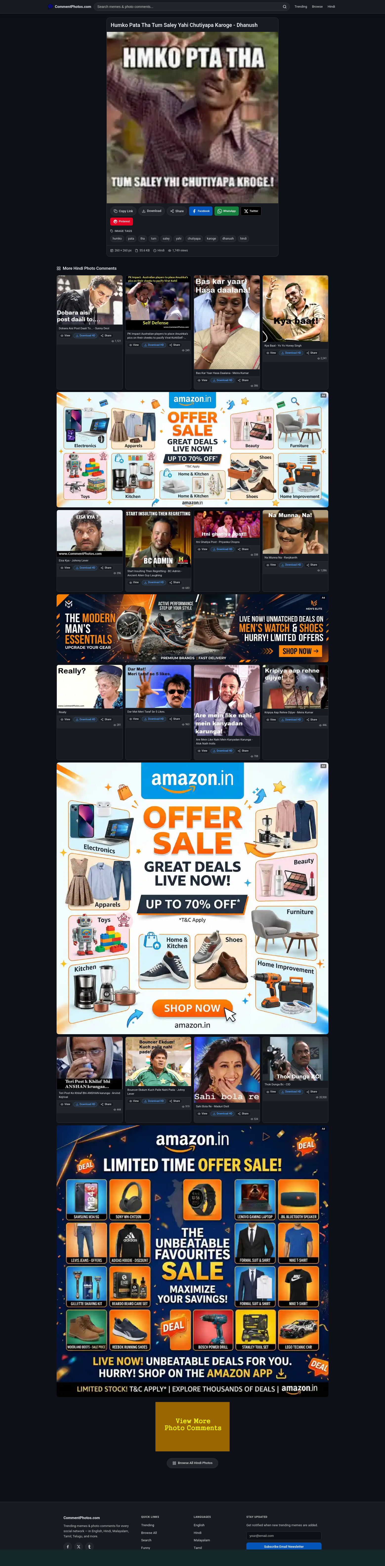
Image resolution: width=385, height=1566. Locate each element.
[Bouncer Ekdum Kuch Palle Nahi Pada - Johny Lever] (158, 1061)
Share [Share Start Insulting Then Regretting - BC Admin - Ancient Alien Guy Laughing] (174, 582)
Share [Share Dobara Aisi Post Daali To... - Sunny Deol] (106, 335)
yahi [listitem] (178, 238)
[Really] (90, 686)
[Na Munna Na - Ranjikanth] (295, 532)
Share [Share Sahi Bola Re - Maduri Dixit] (243, 1113)
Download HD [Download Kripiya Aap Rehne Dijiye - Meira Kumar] (291, 719)
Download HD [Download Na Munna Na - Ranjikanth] (291, 564)
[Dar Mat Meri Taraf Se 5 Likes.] (158, 686)
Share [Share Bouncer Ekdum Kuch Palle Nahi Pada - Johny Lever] (174, 1101)
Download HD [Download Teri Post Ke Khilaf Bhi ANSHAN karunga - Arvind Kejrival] (85, 1104)
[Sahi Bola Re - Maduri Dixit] (227, 1070)
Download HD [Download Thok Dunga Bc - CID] (291, 1091)
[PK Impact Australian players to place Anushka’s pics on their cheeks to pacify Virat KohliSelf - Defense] (158, 302)
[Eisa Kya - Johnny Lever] (90, 533)
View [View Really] (65, 719)
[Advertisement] (192, 1557)
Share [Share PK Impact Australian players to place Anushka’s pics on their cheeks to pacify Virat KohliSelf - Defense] (174, 345)
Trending (301, 6)
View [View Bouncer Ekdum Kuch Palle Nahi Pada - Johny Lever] (134, 1101)
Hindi (331, 6)
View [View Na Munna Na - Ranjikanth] (271, 564)
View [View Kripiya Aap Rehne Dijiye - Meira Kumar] (271, 719)
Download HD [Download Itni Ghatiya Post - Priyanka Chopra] (223, 549)
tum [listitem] (153, 238)
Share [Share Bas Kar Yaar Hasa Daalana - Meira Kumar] (243, 380)
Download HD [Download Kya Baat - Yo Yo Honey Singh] (291, 352)
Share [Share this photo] (177, 211)
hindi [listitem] (243, 238)
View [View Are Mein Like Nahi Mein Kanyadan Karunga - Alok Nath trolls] (202, 750)
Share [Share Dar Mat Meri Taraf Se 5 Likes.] (174, 719)
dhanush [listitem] (228, 238)
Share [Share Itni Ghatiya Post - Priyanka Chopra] (243, 549)
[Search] (285, 7)
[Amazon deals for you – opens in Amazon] (192, 628)
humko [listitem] (117, 238)
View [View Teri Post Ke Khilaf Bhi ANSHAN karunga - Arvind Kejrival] (65, 1104)
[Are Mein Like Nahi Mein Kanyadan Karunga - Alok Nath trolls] (227, 700)
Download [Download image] (151, 211)
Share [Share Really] (106, 719)
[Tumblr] (89, 1547)
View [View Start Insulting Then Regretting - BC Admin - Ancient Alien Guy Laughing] (134, 582)
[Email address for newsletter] (283, 1535)
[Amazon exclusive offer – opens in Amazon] (192, 1261)
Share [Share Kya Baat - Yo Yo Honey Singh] (311, 352)
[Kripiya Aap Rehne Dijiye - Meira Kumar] (295, 687)
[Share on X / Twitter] (251, 211)
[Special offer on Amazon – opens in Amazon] (192, 449)
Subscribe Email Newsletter (284, 1546)
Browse (317, 6)
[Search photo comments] (187, 7)
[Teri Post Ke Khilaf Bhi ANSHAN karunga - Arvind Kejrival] (90, 1063)
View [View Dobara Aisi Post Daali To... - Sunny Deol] (65, 335)
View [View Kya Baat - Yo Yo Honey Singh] (271, 352)
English (199, 1525)
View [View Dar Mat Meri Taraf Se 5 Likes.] (134, 719)
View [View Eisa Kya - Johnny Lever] (65, 567)
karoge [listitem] (211, 238)
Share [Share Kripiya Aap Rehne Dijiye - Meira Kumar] (311, 719)
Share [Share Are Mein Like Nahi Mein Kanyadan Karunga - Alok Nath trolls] (243, 750)
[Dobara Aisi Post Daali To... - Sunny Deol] (90, 300)
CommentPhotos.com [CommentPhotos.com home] (82, 1518)
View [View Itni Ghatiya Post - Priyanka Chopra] (202, 549)
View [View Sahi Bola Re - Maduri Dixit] (202, 1113)
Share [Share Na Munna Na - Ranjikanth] (311, 564)
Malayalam (202, 1540)
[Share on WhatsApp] (226, 211)
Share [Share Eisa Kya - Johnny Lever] (106, 567)
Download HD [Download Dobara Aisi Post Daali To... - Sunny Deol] (85, 335)
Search (146, 1540)
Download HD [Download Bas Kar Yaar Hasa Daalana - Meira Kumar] (223, 380)
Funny (145, 1548)
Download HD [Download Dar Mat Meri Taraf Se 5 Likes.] (154, 719)
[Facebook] (68, 1547)
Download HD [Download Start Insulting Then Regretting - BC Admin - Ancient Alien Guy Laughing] (154, 582)
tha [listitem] (142, 238)
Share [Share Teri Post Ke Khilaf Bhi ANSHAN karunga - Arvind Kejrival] (106, 1104)
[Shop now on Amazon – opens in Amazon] (192, 898)
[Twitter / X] (78, 1547)
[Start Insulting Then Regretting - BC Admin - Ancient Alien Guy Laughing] (158, 538)
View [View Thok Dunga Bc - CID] (271, 1091)
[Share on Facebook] (201, 211)
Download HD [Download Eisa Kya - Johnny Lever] (85, 567)
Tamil (198, 1548)
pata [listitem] (131, 238)
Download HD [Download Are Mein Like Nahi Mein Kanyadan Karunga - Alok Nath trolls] (223, 750)
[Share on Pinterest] (121, 222)
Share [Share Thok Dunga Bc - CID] (311, 1091)
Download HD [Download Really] (85, 719)
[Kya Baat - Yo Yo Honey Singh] (295, 308)
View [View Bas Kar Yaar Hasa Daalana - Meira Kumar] (202, 380)
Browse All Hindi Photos (192, 1463)
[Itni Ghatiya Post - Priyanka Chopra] (227, 524)
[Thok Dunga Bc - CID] (295, 1059)
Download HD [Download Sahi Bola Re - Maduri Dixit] (223, 1113)
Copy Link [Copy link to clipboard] (123, 211)
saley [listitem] (166, 238)
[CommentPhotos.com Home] (69, 7)
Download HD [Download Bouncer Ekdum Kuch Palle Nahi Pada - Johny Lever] (154, 1101)
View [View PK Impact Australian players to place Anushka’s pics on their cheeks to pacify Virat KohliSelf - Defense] (134, 345)
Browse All (149, 1533)
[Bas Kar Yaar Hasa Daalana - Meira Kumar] (227, 322)
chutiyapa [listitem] (194, 238)
